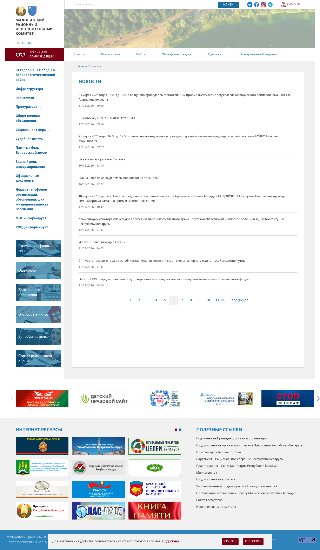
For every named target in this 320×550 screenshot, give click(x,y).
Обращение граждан (177, 54)
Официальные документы (27, 178)
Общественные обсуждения (28, 118)
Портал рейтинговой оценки (35, 358)
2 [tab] (180, 430)
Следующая (239, 300)
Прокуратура (28, 107)
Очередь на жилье (33, 315)
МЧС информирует (31, 218)
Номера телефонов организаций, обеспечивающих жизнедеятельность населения (32, 199)
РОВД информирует (32, 227)
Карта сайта (293, 5)
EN (23, 43)
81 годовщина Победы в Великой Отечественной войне (35, 75)
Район (140, 54)
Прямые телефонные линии (35, 248)
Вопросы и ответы (33, 337)
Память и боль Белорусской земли (31, 150)
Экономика (27, 98)
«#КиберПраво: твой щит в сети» (102, 242)
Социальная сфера (33, 130)
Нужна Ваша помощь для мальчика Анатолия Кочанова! (119, 178)
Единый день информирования (30, 164)
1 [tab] (176, 430)
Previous (13, 398)
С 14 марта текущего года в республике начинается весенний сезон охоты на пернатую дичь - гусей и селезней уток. (162, 261)
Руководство (110, 54)
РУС (18, 43)
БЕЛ (30, 43)
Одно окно (216, 54)
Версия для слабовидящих (41, 54)
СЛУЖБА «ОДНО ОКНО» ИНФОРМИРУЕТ (107, 118)
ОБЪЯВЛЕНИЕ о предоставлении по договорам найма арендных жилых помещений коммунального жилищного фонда (164, 279)
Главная (82, 66)
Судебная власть (29, 139)
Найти (228, 4)
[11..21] (220, 300)
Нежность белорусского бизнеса (102, 159)
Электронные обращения (258, 54)
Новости (79, 54)
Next (317, 398)
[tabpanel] (98, 480)
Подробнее (171, 541)
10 (208, 300)
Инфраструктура (31, 89)
